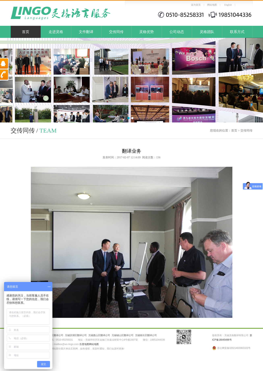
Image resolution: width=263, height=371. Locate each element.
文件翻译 (86, 32)
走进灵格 (56, 32)
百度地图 (84, 344)
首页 (25, 32)
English (228, 4)
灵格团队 (207, 32)
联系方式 (237, 32)
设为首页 (196, 4)
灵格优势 (146, 32)
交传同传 (116, 32)
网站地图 (212, 4)
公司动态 (176, 32)
